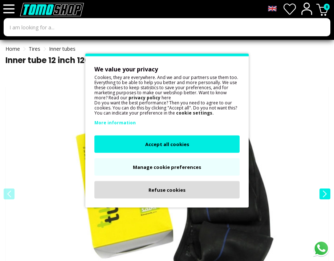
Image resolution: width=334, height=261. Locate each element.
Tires (34, 48)
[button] (324, 193)
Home (12, 48)
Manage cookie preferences (167, 167)
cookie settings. (195, 113)
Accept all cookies (167, 144)
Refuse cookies (167, 190)
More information (115, 123)
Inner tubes (62, 48)
